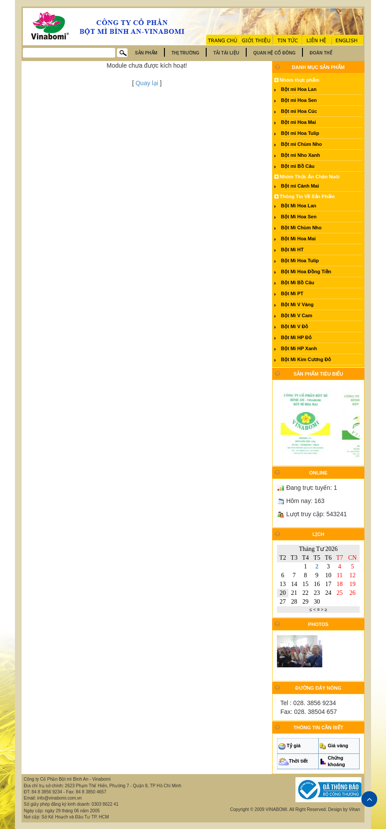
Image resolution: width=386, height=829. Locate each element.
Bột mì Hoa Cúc (299, 111)
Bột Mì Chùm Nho (301, 227)
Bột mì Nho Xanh (300, 155)
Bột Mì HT (292, 249)
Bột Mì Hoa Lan (298, 205)
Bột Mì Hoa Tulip (300, 260)
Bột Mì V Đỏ (294, 326)
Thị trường (185, 53)
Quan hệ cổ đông (274, 53)
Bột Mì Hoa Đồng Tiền (306, 271)
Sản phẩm (146, 53)
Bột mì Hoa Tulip (300, 133)
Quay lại (146, 83)
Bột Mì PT (292, 293)
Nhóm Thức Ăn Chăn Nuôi (307, 176)
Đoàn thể (321, 53)
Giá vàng (338, 745)
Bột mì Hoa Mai (298, 122)
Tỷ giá (294, 745)
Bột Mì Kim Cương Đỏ (306, 359)
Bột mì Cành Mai (300, 185)
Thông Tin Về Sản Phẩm (304, 196)
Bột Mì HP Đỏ (296, 337)
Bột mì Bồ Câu (297, 166)
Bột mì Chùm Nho (301, 144)
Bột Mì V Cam (296, 315)
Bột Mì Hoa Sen (299, 216)
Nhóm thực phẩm (296, 80)
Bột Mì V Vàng (297, 304)
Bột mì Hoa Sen (299, 100)
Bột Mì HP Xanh (299, 348)
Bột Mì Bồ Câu (297, 282)
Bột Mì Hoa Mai (298, 238)
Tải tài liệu (226, 53)
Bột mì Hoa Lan (299, 89)
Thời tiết (298, 761)
